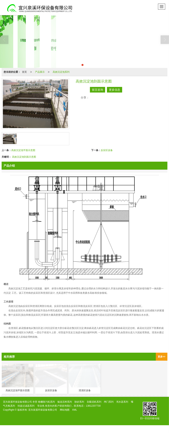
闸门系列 (109, 401)
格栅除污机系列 (46, 401)
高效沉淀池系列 (61, 72)
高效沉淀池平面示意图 (23, 150)
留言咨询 (97, 89)
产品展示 (40, 72)
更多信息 (114, 89)
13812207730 (93, 405)
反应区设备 (107, 150)
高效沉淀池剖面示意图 (24, 156)
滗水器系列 (122, 401)
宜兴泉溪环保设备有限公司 (42, 409)
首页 (24, 72)
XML (74, 409)
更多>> (161, 356)
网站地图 (64, 409)
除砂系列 (79, 401)
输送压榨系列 (64, 401)
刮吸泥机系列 (94, 401)
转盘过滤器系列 (26, 405)
